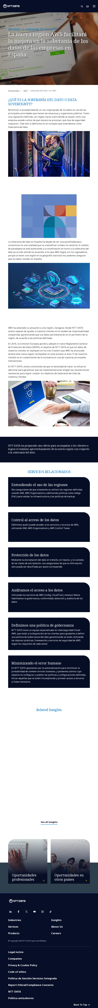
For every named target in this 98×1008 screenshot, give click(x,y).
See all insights (49, 822)
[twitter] (26, 911)
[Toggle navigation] (95, 6)
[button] (83, 6)
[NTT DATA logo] (11, 6)
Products (13, 933)
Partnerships (13, 90)
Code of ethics (17, 971)
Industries (14, 920)
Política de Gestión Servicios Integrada (32, 978)
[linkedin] (10, 911)
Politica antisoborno (21, 998)
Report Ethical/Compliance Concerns (31, 985)
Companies (15, 958)
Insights (56, 920)
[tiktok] (50, 911)
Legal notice (15, 952)
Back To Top (82, 1004)
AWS (25, 90)
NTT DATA (14, 991)
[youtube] (34, 911)
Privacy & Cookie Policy (22, 965)
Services (13, 926)
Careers (56, 933)
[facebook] (18, 911)
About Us (57, 926)
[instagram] (42, 911)
